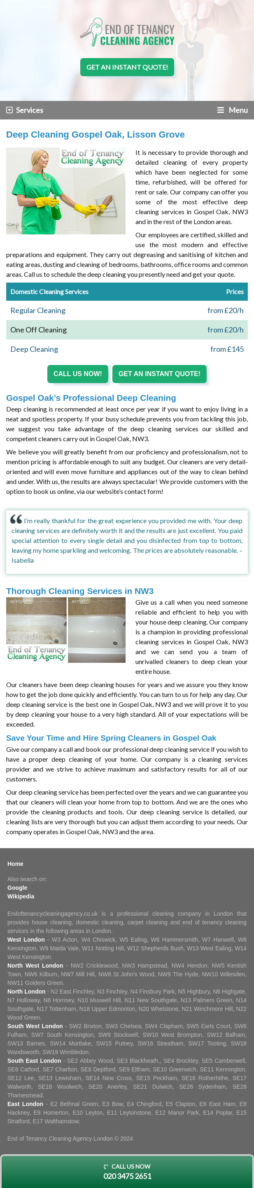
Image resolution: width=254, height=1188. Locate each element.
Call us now (127, 1172)
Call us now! (78, 373)
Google (17, 887)
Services (24, 110)
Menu (232, 110)
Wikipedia (20, 896)
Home (15, 864)
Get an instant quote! (127, 67)
